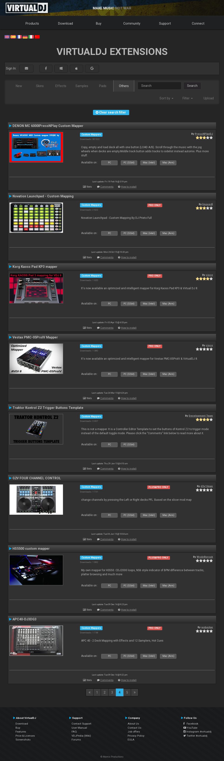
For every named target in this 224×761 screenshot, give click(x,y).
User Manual (79, 727)
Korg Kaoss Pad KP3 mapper (35, 266)
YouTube (190, 727)
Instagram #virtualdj (197, 731)
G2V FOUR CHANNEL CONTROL (37, 478)
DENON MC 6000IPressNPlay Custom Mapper (48, 126)
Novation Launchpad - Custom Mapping (43, 196)
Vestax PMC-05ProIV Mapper (35, 337)
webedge (207, 627)
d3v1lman (207, 486)
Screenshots (23, 739)
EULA (131, 739)
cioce (209, 274)
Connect (198, 23)
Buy (98, 23)
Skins (40, 86)
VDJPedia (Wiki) (81, 735)
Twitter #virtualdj (195, 735)
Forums (76, 739)
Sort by (166, 98)
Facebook (190, 723)
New (19, 86)
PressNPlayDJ (204, 133)
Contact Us (134, 727)
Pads (102, 86)
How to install (128, 186)
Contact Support (81, 723)
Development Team (201, 415)
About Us (133, 723)
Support (165, 23)
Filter (188, 98)
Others (124, 86)
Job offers (134, 731)
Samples (81, 86)
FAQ (74, 731)
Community (131, 23)
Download (65, 23)
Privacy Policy (136, 735)
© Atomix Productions (112, 756)
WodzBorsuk (205, 556)
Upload (208, 98)
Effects (60, 86)
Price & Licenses (25, 735)
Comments (106, 186)
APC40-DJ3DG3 (24, 619)
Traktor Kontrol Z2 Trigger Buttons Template (48, 408)
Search (192, 86)
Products (32, 23)
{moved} (207, 204)
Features (20, 731)
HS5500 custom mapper (31, 548)
